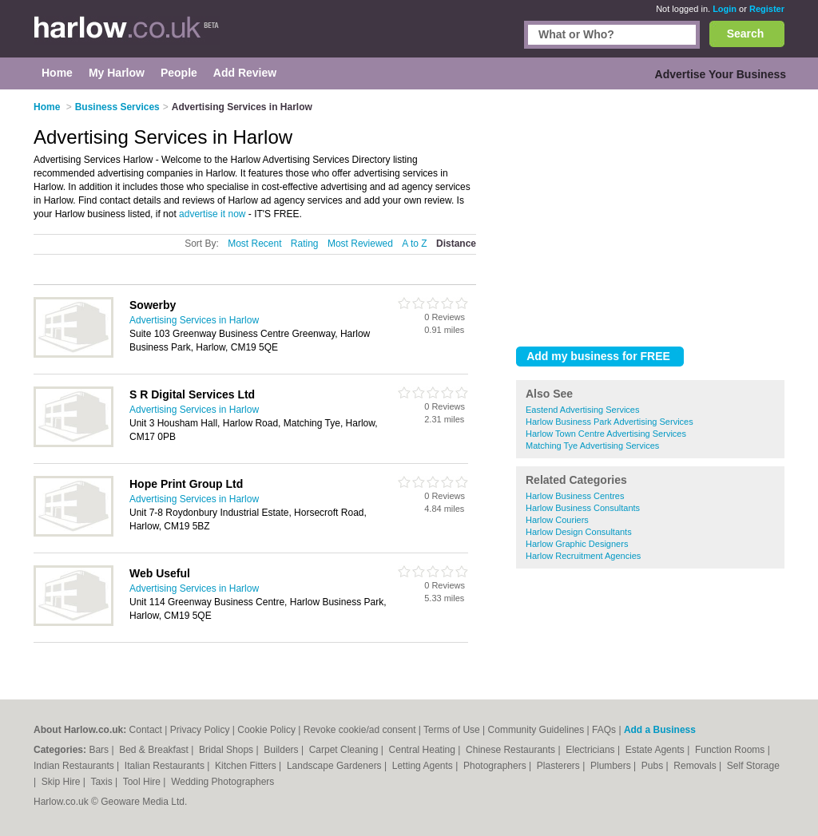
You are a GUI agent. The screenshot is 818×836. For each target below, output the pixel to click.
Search (745, 33)
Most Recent (254, 243)
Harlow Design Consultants (579, 532)
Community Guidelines (536, 729)
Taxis (102, 781)
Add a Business (660, 729)
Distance (456, 243)
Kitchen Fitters (247, 765)
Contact (145, 729)
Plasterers (559, 765)
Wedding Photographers (222, 781)
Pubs (653, 765)
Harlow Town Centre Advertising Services (606, 433)
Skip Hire (62, 781)
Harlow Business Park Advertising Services (609, 421)
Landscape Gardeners (335, 765)
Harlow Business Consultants (583, 508)
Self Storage (753, 765)
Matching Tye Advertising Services (592, 445)
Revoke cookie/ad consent (360, 729)
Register (766, 9)
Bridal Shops (227, 749)
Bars (100, 749)
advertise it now (212, 214)
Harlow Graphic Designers (577, 544)
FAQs (604, 729)
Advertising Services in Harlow (194, 320)
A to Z (414, 243)
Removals (696, 765)
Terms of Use (451, 729)
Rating (305, 243)
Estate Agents (656, 749)
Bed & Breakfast (155, 749)
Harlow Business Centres (575, 496)
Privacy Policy (200, 729)
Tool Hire (143, 781)
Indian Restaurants (75, 765)
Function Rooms (731, 749)
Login (725, 9)
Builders (282, 749)
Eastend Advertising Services (582, 409)
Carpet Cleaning (345, 749)
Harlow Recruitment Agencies (583, 556)
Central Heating (424, 749)
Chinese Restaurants (512, 749)
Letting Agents (423, 765)
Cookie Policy (266, 729)
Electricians (591, 749)
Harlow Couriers (557, 520)
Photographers (496, 765)
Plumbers (611, 765)
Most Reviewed (360, 243)
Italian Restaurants (166, 765)
